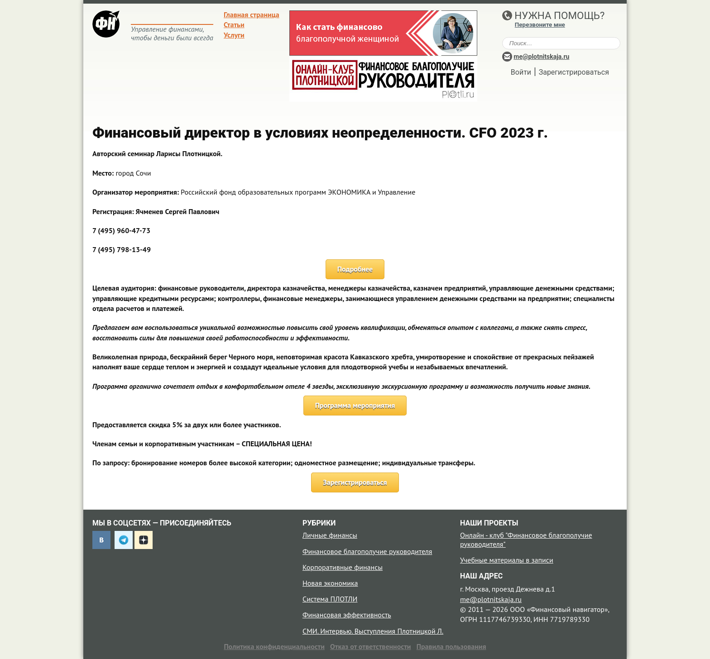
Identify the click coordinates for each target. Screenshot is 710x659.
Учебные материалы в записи (506, 559)
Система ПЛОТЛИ (329, 598)
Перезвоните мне (540, 24)
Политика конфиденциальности (274, 646)
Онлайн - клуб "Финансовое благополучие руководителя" (526, 539)
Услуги (234, 34)
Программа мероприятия (355, 405)
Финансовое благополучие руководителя (367, 551)
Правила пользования (451, 646)
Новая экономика (330, 582)
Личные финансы (329, 535)
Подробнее (355, 268)
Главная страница (251, 14)
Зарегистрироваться (574, 72)
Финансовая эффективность (346, 614)
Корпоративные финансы (342, 567)
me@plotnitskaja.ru (541, 56)
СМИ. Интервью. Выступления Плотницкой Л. (372, 630)
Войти (521, 72)
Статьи (234, 24)
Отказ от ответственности (370, 646)
